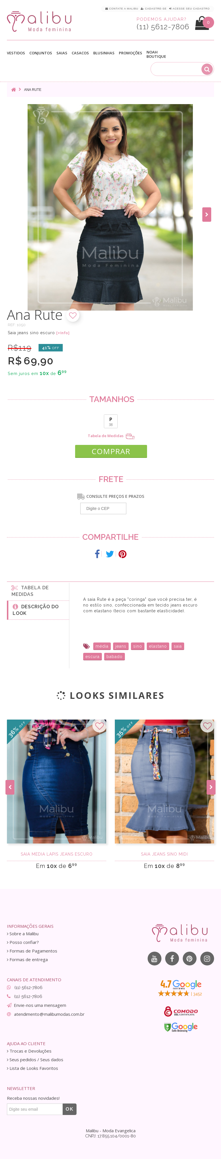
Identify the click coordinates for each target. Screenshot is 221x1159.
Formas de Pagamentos (32, 951)
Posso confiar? (23, 942)
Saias (61, 53)
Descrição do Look (36, 609)
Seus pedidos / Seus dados (35, 1059)
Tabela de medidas (30, 590)
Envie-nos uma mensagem (40, 1005)
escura (92, 656)
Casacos (80, 53)
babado (114, 656)
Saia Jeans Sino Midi (164, 854)
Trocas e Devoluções (29, 1051)
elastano (158, 646)
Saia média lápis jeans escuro (57, 854)
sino (137, 646)
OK (70, 1109)
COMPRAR (111, 451)
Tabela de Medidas (111, 436)
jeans (120, 646)
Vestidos (16, 53)
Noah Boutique (156, 54)
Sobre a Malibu (23, 933)
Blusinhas (104, 53)
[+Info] (63, 333)
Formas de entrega (27, 959)
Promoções (130, 53)
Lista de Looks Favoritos (32, 1068)
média (102, 646)
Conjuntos (40, 53)
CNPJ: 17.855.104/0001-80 (110, 1136)
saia (178, 646)
